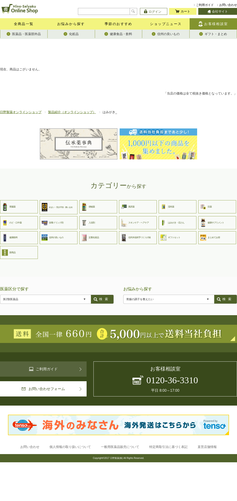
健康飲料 (10, 237)
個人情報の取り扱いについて (70, 447)
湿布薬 (167, 207)
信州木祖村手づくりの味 (136, 237)
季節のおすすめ (118, 24)
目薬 (206, 207)
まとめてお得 (210, 237)
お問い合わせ (228, 5)
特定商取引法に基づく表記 (168, 447)
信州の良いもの (52, 237)
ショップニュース (166, 24)
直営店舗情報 (207, 447)
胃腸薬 (8, 207)
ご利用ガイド (205, 5)
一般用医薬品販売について (120, 447)
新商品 (8, 252)
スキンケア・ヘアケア (135, 223)
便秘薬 (88, 207)
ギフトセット (170, 237)
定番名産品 (90, 237)
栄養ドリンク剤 (52, 223)
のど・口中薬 (12, 223)
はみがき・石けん (172, 223)
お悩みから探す (71, 24)
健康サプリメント (212, 223)
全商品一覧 (24, 24)
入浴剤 (88, 223)
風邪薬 (127, 207)
